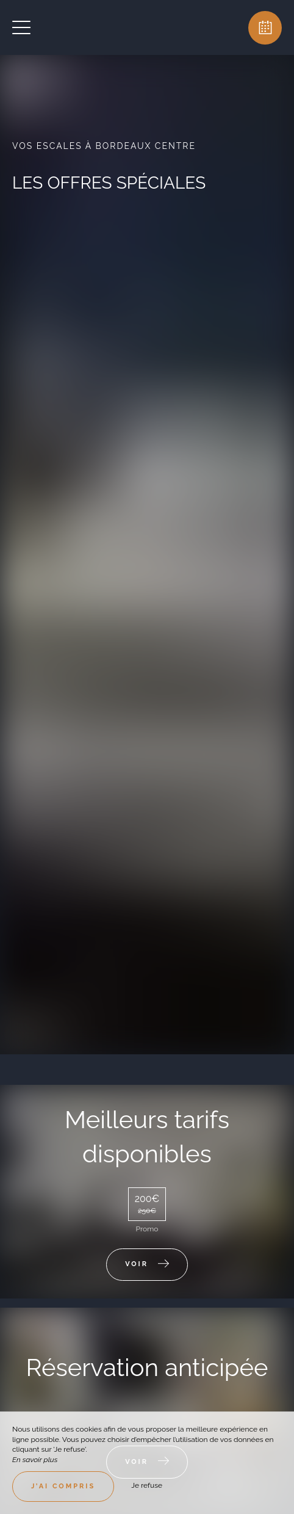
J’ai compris (63, 1486)
